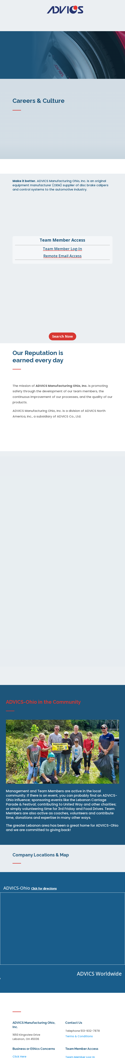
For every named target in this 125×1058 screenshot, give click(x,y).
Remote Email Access (62, 255)
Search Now (62, 336)
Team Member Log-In (62, 248)
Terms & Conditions (79, 1036)
